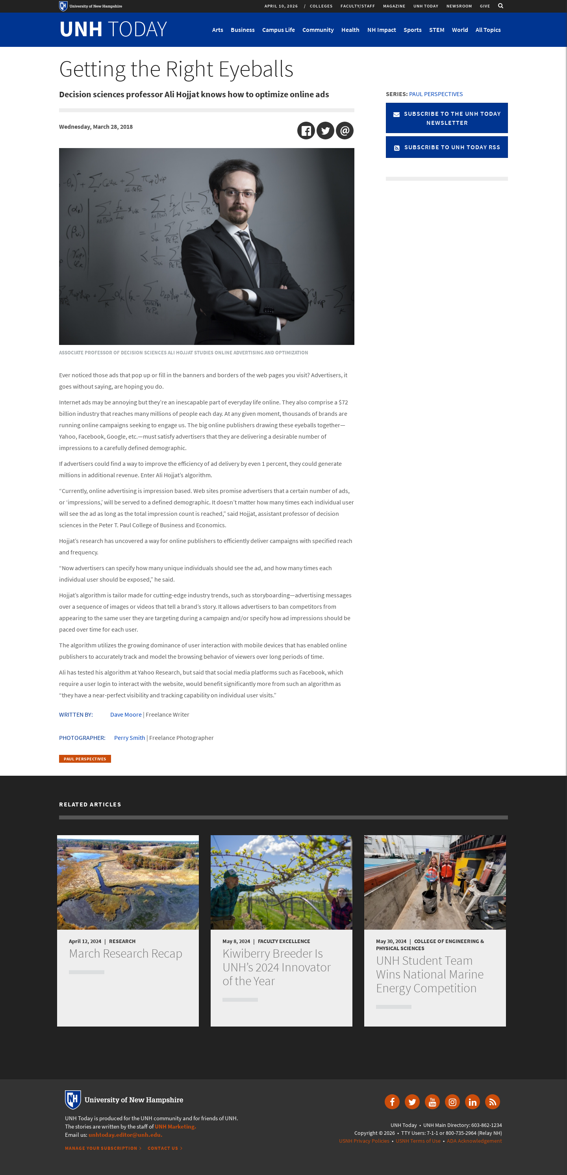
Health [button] (350, 29)
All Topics (488, 29)
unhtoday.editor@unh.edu (125, 1134)
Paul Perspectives (85, 759)
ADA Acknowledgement (474, 1140)
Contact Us (163, 1148)
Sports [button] (413, 29)
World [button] (460, 29)
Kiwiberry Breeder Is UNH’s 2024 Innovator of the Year (276, 967)
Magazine (394, 6)
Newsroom (459, 6)
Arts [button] (217, 29)
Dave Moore (126, 714)
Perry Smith (129, 737)
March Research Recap (125, 953)
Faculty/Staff (358, 6)
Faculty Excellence (284, 941)
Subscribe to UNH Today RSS (447, 147)
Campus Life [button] (278, 29)
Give (485, 6)
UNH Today (426, 6)
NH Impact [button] (381, 29)
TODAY (113, 28)
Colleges (321, 6)
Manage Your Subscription (101, 1148)
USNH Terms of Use (418, 1140)
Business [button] (243, 29)
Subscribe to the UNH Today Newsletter (447, 117)
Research (122, 941)
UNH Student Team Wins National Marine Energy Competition (430, 974)
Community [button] (318, 29)
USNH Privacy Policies (364, 1140)
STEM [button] (437, 29)
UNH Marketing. (175, 1126)
